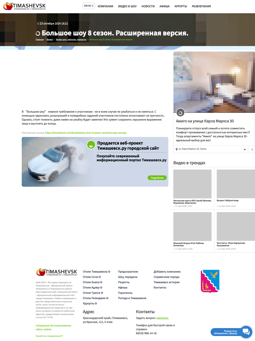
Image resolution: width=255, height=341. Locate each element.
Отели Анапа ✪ (92, 282)
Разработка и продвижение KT (49, 335)
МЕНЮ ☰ (89, 5)
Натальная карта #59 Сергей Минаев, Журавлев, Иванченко (192, 201)
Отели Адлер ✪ (92, 287)
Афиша (165, 6)
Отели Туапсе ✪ (93, 292)
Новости (148, 6)
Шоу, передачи (127, 276)
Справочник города (166, 276)
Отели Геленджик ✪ (95, 297)
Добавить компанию (167, 271)
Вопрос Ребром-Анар (228, 200)
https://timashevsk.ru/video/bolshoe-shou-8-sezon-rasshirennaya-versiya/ (86, 132)
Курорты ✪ (90, 303)
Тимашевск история (166, 282)
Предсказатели (128, 271)
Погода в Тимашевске (132, 297)
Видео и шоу (127, 6)
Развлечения (201, 6)
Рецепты (123, 282)
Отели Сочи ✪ (92, 276)
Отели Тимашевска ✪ (96, 271)
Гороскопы (125, 292)
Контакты (160, 287)
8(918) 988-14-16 (146, 333)
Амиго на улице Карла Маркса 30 (205, 120)
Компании (105, 6)
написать (162, 318)
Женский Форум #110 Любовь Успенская (188, 244)
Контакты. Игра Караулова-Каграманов (231, 244)
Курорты (180, 6)
